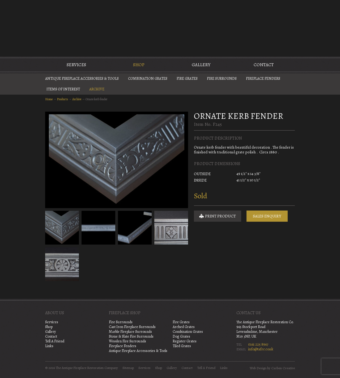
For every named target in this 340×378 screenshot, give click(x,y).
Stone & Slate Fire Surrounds (131, 336)
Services (76, 65)
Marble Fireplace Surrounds (130, 331)
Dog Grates (181, 336)
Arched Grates (184, 326)
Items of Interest (63, 89)
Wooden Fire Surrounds (127, 341)
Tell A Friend (54, 341)
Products (62, 99)
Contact (264, 65)
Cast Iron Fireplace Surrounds (132, 326)
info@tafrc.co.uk (260, 349)
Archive (96, 89)
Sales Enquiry (267, 216)
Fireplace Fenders (263, 78)
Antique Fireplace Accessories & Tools (82, 78)
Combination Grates (147, 78)
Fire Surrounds (222, 78)
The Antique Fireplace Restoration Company (170, 27)
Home (49, 99)
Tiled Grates (182, 345)
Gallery (201, 65)
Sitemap (128, 368)
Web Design (258, 368)
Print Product (217, 216)
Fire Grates (187, 78)
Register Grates (185, 341)
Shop (138, 65)
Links (49, 345)
